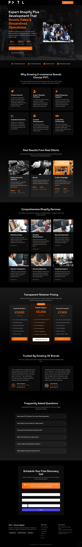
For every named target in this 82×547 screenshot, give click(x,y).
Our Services (44, 531)
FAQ (42, 535)
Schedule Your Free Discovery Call (20, 48)
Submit (41, 509)
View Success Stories (17, 52)
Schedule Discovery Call (19, 338)
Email (23, 497)
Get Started (14, 245)
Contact (42, 537)
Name (23, 491)
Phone (23, 503)
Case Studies (44, 529)
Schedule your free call (63, 533)
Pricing (42, 533)
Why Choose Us (44, 527)
